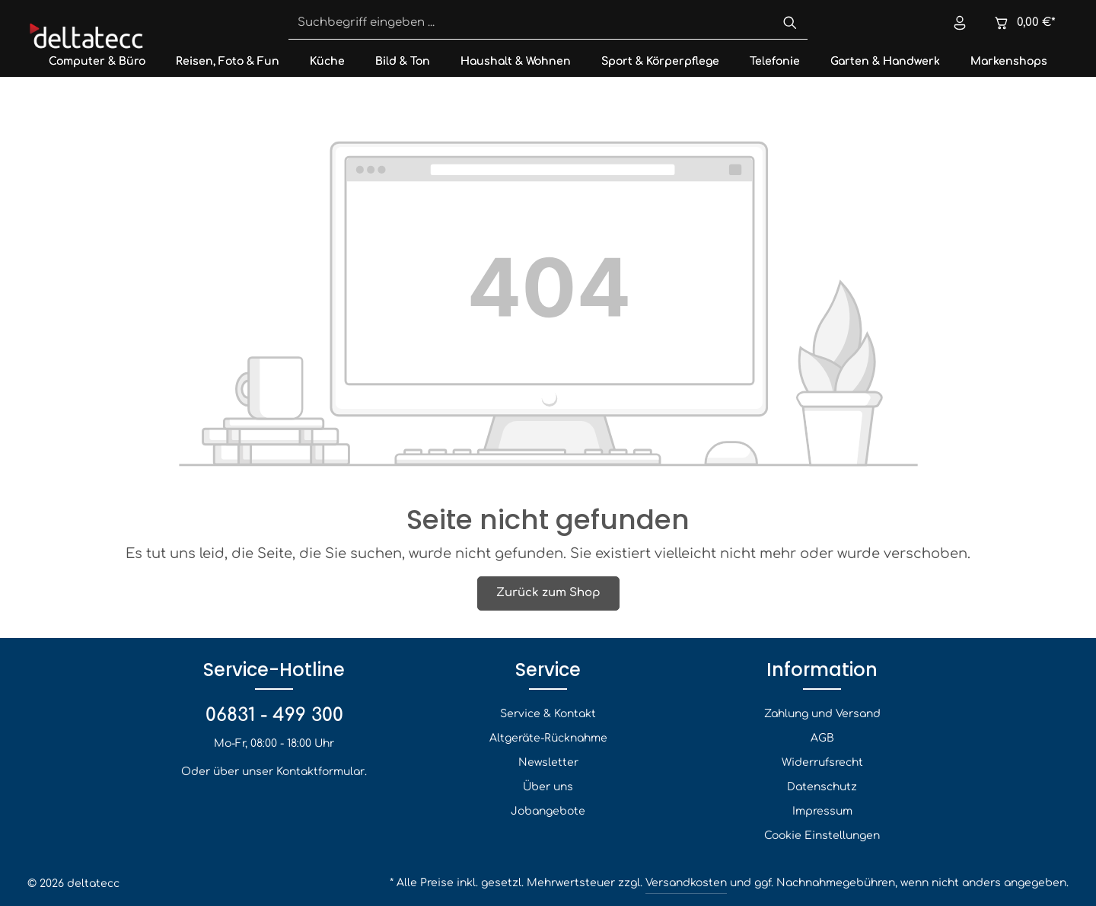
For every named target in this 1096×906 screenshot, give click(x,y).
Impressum (822, 811)
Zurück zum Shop (548, 592)
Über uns (548, 787)
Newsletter (548, 762)
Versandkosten (686, 882)
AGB (822, 738)
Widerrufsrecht (822, 762)
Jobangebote (548, 811)
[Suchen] (790, 23)
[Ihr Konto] (960, 23)
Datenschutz (822, 787)
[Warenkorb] (1024, 23)
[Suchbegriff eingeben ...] (530, 23)
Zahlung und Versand (822, 713)
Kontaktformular (320, 771)
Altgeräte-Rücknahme (548, 738)
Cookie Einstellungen (822, 835)
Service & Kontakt (548, 713)
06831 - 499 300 (274, 715)
